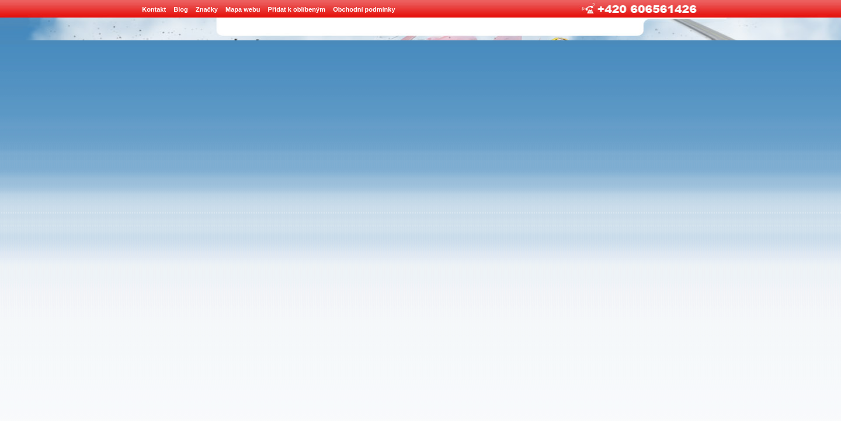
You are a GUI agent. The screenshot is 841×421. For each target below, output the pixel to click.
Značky (207, 9)
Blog (180, 9)
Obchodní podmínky (364, 9)
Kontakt (154, 9)
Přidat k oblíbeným (296, 9)
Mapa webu (242, 9)
